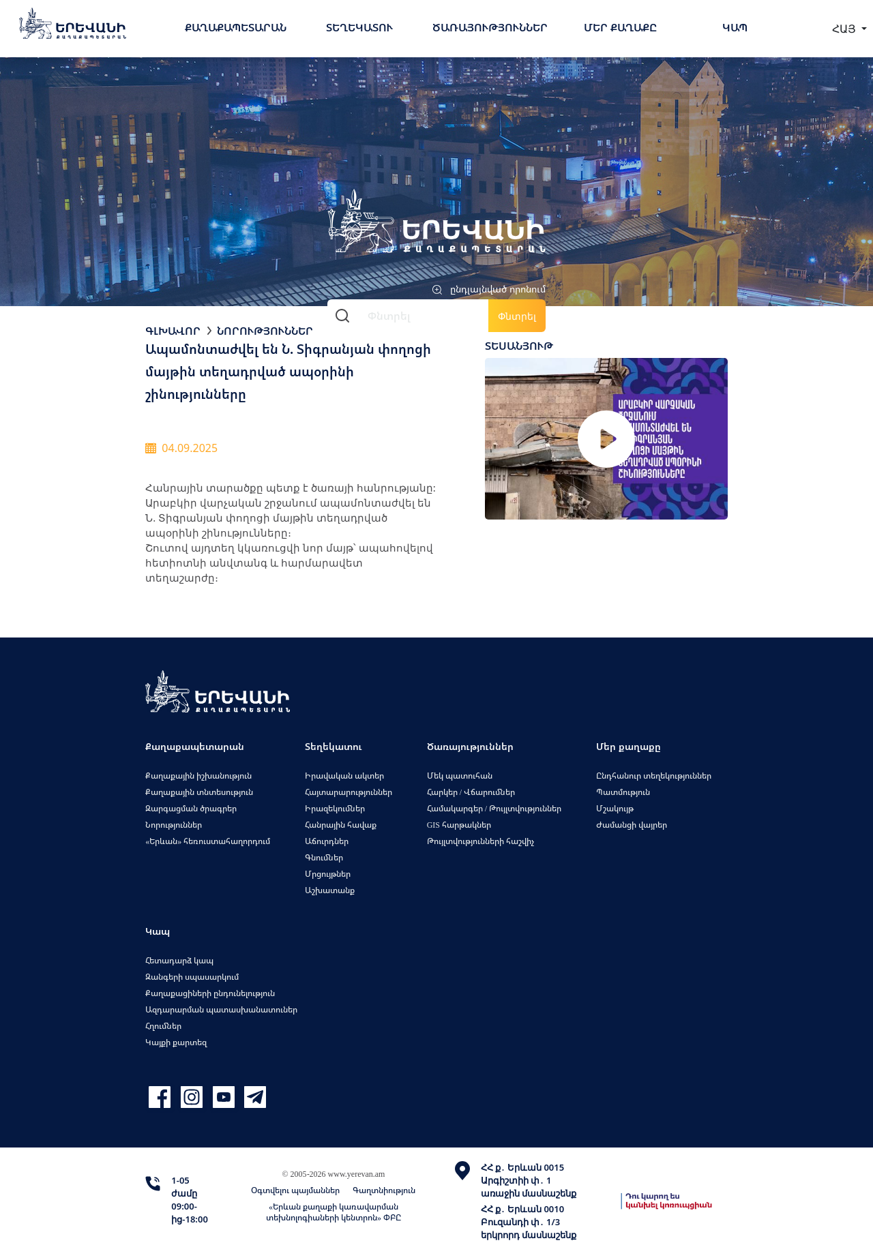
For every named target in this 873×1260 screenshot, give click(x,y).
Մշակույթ (615, 808)
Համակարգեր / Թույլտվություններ (494, 808)
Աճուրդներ (327, 841)
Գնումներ (324, 857)
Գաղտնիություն (384, 1190)
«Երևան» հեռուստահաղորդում (207, 841)
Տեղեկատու (359, 27)
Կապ (735, 27)
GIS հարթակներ (459, 824)
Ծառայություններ (490, 27)
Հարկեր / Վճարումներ (471, 792)
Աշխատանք (330, 890)
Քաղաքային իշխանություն (198, 775)
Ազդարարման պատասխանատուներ (221, 1009)
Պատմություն (623, 792)
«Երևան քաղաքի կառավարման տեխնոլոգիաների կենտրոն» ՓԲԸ (333, 1212)
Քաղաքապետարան (235, 27)
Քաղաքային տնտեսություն (199, 792)
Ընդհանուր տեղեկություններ (653, 775)
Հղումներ (163, 1026)
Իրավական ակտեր (344, 775)
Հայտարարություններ (348, 792)
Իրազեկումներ (335, 808)
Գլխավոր (173, 330)
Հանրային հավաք (340, 824)
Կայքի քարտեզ (176, 1042)
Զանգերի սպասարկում (192, 976)
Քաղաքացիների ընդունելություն (210, 993)
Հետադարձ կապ (179, 960)
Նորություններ (265, 330)
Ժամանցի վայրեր (631, 824)
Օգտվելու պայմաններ (295, 1190)
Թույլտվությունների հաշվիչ (480, 841)
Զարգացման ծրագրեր (191, 808)
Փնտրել (517, 316)
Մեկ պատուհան (459, 775)
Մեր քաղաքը (620, 27)
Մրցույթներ (328, 874)
